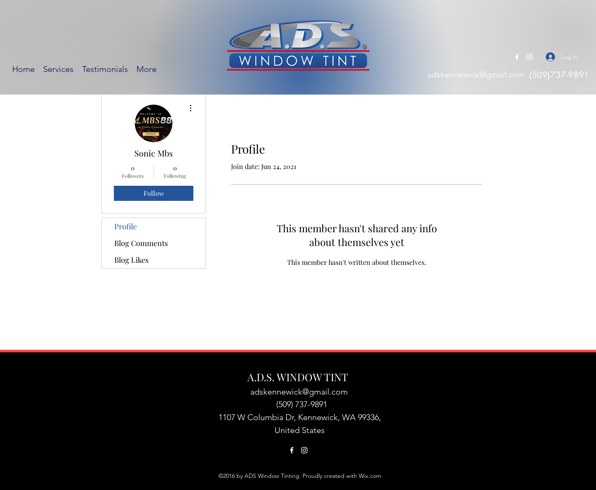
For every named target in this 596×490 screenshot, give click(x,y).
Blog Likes (131, 260)
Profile (125, 226)
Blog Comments (141, 243)
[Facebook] (517, 57)
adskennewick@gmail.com (476, 74)
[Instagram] (529, 57)
